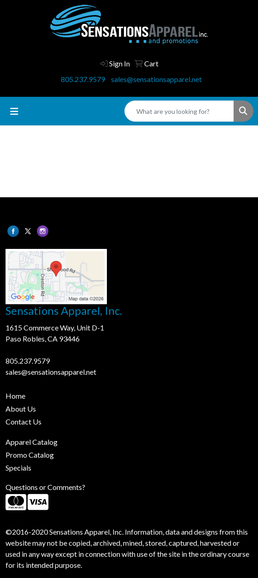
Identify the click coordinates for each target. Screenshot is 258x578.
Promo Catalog (30, 454)
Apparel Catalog (32, 441)
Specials (18, 467)
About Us (21, 408)
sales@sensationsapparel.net (156, 79)
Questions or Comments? (45, 487)
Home (15, 395)
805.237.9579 (83, 79)
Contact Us (23, 421)
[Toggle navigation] (14, 111)
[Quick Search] (179, 111)
